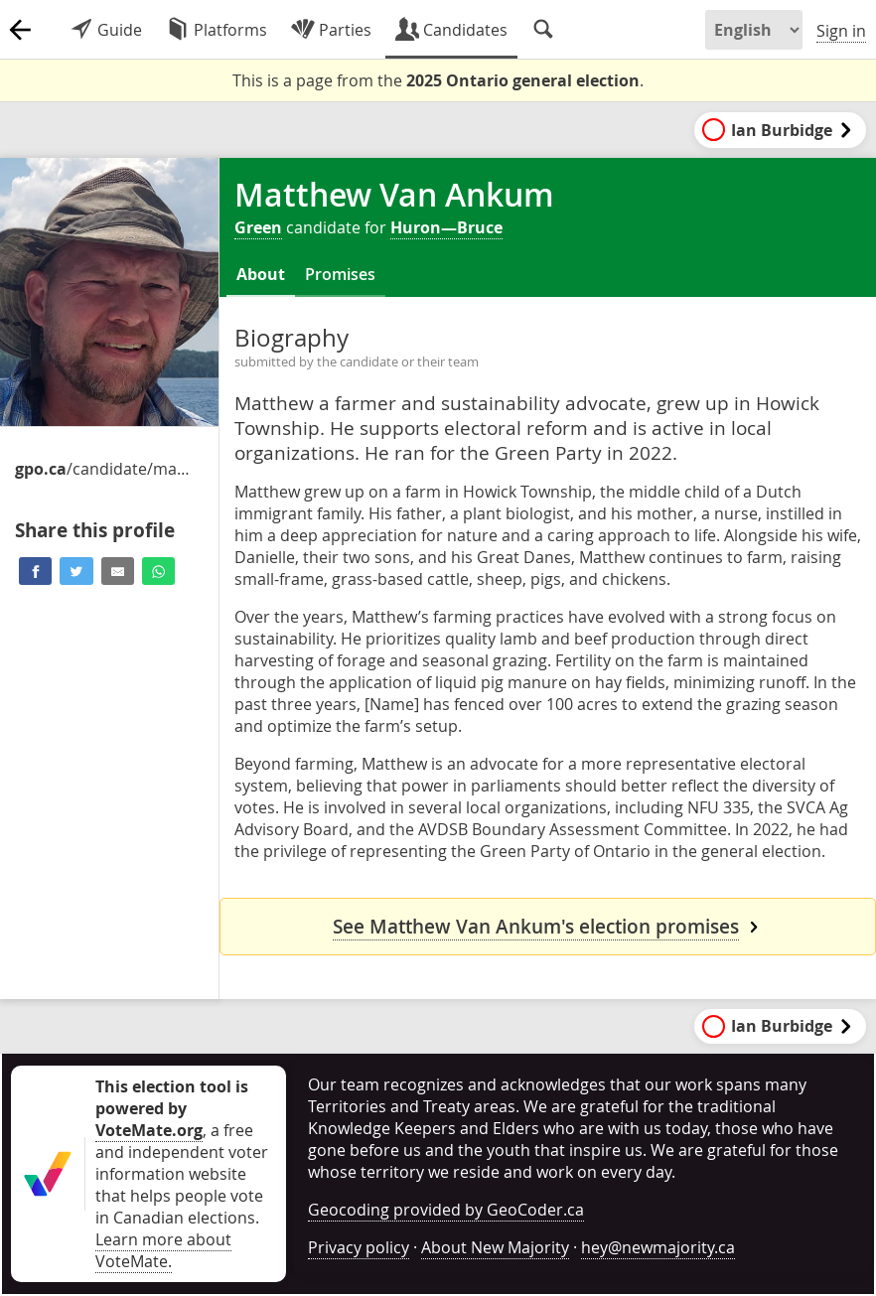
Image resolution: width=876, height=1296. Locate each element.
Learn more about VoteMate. (163, 1250)
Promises (340, 274)
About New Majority (495, 1247)
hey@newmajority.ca (658, 1247)
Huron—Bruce (446, 227)
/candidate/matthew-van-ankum (104, 469)
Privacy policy (358, 1247)
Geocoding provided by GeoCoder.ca (446, 1210)
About (260, 274)
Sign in (841, 31)
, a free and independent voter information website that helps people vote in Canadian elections (181, 1152)
